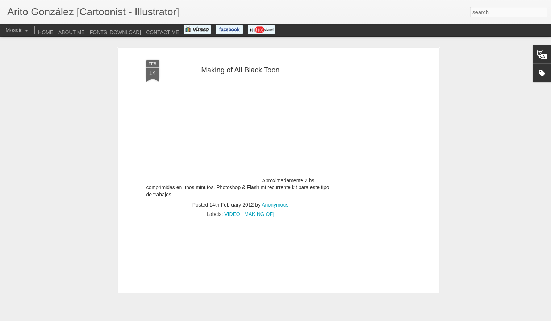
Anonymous (275, 167)
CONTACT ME (162, 32)
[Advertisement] (374, 133)
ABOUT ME (71, 32)
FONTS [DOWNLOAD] (115, 32)
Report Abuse (319, 317)
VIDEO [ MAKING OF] (249, 177)
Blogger (298, 317)
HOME (45, 32)
